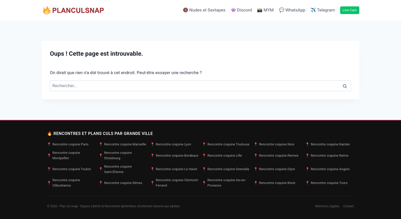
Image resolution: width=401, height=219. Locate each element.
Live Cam (350, 10)
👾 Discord (241, 10)
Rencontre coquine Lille (222, 155)
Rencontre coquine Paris (67, 144)
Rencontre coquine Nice (274, 144)
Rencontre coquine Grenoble (225, 169)
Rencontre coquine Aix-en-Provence (224, 182)
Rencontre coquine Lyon (170, 144)
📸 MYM (265, 10)
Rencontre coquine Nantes (327, 144)
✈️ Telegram (322, 10)
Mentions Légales (327, 206)
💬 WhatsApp (292, 10)
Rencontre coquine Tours (326, 183)
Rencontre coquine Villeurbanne (63, 182)
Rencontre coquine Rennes (276, 155)
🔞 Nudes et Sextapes (204, 10)
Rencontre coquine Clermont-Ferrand (174, 182)
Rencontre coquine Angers (327, 169)
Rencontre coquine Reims (327, 155)
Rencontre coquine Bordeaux (174, 155)
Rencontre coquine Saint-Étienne (115, 169)
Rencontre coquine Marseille (122, 144)
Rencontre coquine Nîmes (120, 183)
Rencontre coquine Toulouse (225, 144)
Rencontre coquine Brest (274, 183)
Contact (348, 206)
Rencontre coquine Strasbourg (115, 155)
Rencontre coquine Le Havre (173, 169)
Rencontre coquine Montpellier (63, 155)
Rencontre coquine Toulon (69, 169)
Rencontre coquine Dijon (274, 169)
